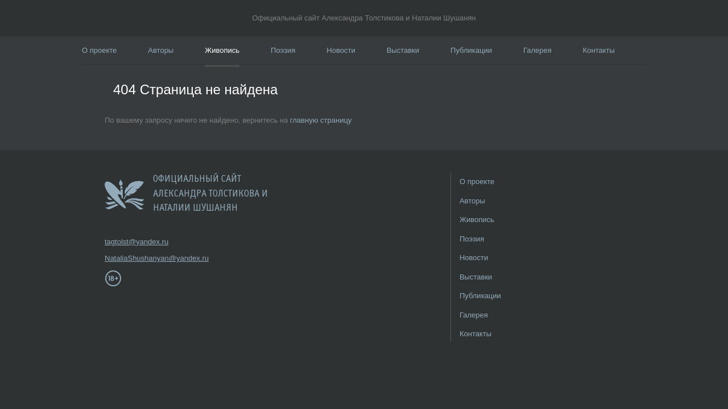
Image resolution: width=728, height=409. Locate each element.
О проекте (99, 50)
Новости (340, 50)
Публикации (471, 50)
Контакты (599, 50)
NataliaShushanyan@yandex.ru (139, 258)
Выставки (403, 50)
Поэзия (283, 50)
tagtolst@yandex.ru (136, 241)
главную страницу (321, 120)
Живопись (222, 50)
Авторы (160, 50)
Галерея (537, 50)
